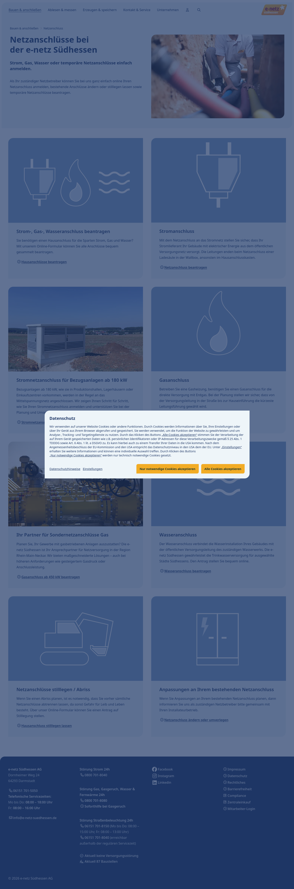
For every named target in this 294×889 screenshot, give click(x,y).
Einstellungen (95, 469)
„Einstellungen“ (231, 447)
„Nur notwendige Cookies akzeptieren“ (76, 455)
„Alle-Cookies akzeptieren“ (179, 434)
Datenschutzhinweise (66, 469)
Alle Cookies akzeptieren (221, 469)
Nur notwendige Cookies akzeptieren (163, 469)
